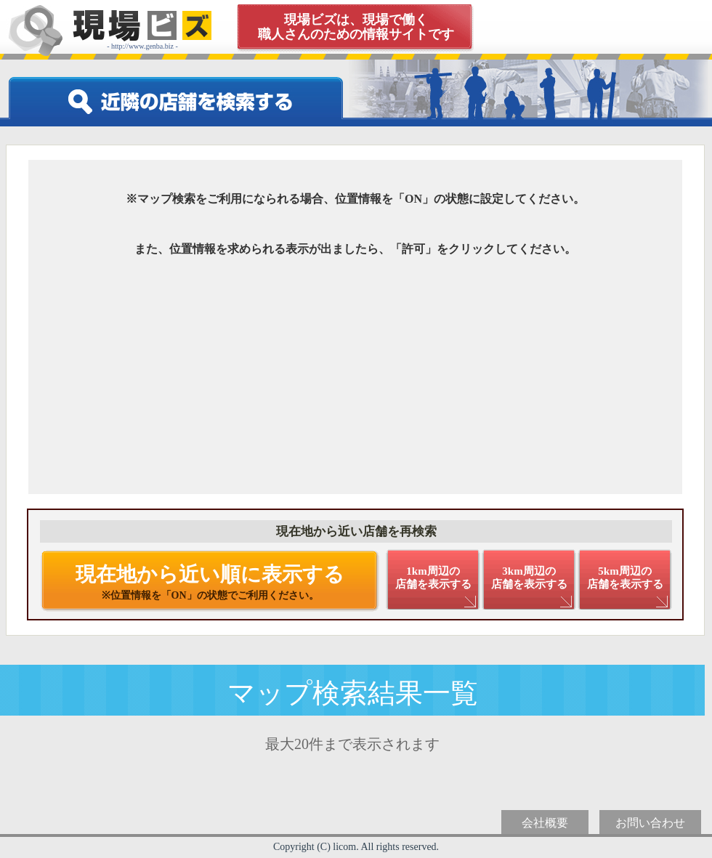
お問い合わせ (650, 823)
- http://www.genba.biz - (142, 30)
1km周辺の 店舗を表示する (433, 577)
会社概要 (545, 823)
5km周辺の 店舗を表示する (625, 577)
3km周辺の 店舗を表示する (529, 577)
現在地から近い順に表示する (210, 582)
